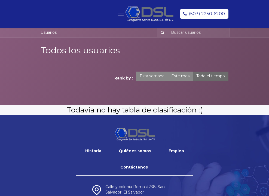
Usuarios (49, 32)
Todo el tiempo (210, 76)
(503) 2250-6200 (207, 13)
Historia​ (93, 150)
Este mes (180, 76)
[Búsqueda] (161, 32)
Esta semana (152, 76)
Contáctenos (134, 167)
